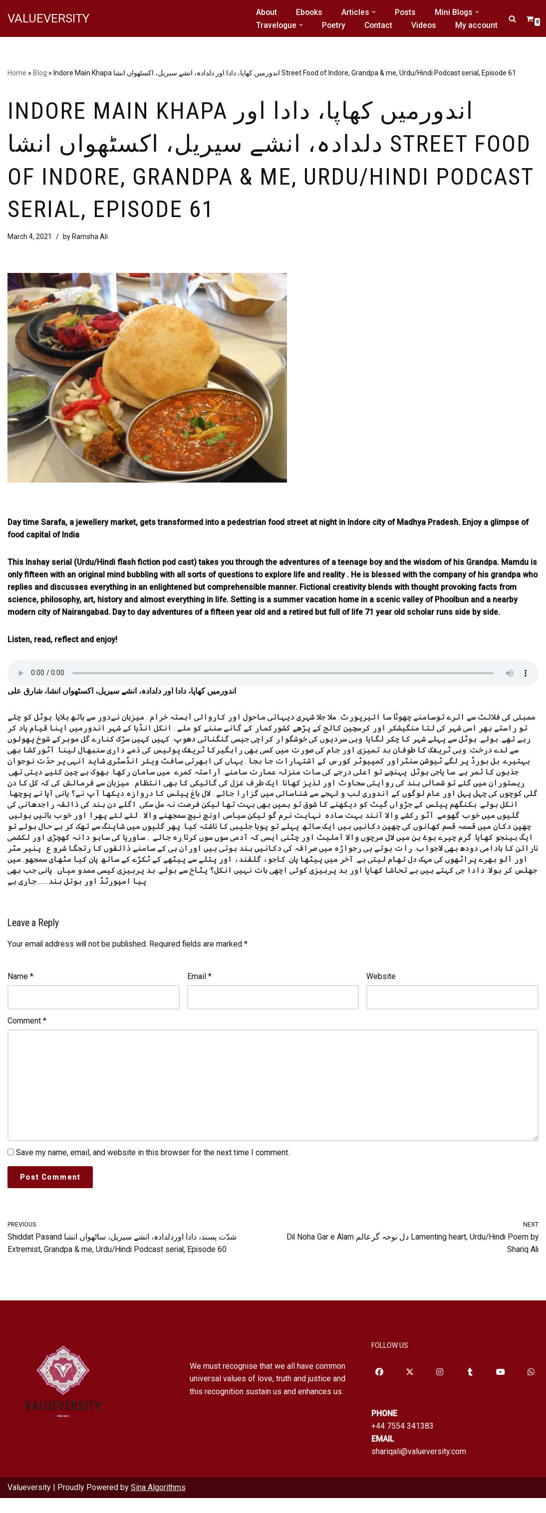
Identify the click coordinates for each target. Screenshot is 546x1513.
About (266, 12)
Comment (26, 1032)
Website (381, 987)
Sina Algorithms (158, 1503)
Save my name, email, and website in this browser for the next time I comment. (152, 1166)
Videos (426, 25)
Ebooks (310, 12)
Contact (380, 25)
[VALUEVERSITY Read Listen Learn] (48, 18)
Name (20, 987)
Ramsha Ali (92, 240)
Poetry (335, 25)
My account (479, 25)
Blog (40, 73)
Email (199, 987)
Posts (407, 12)
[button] (375, 12)
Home (16, 73)
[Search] (512, 18)
